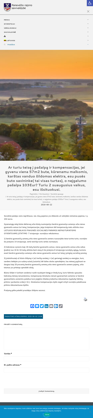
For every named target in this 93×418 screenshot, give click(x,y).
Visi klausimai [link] (44, 193)
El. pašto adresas (12, 364)
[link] (90, 3)
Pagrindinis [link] (34, 193)
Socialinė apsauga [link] (57, 193)
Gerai (47, 414)
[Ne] (90, 412)
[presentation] (22, 380)
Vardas (8, 353)
